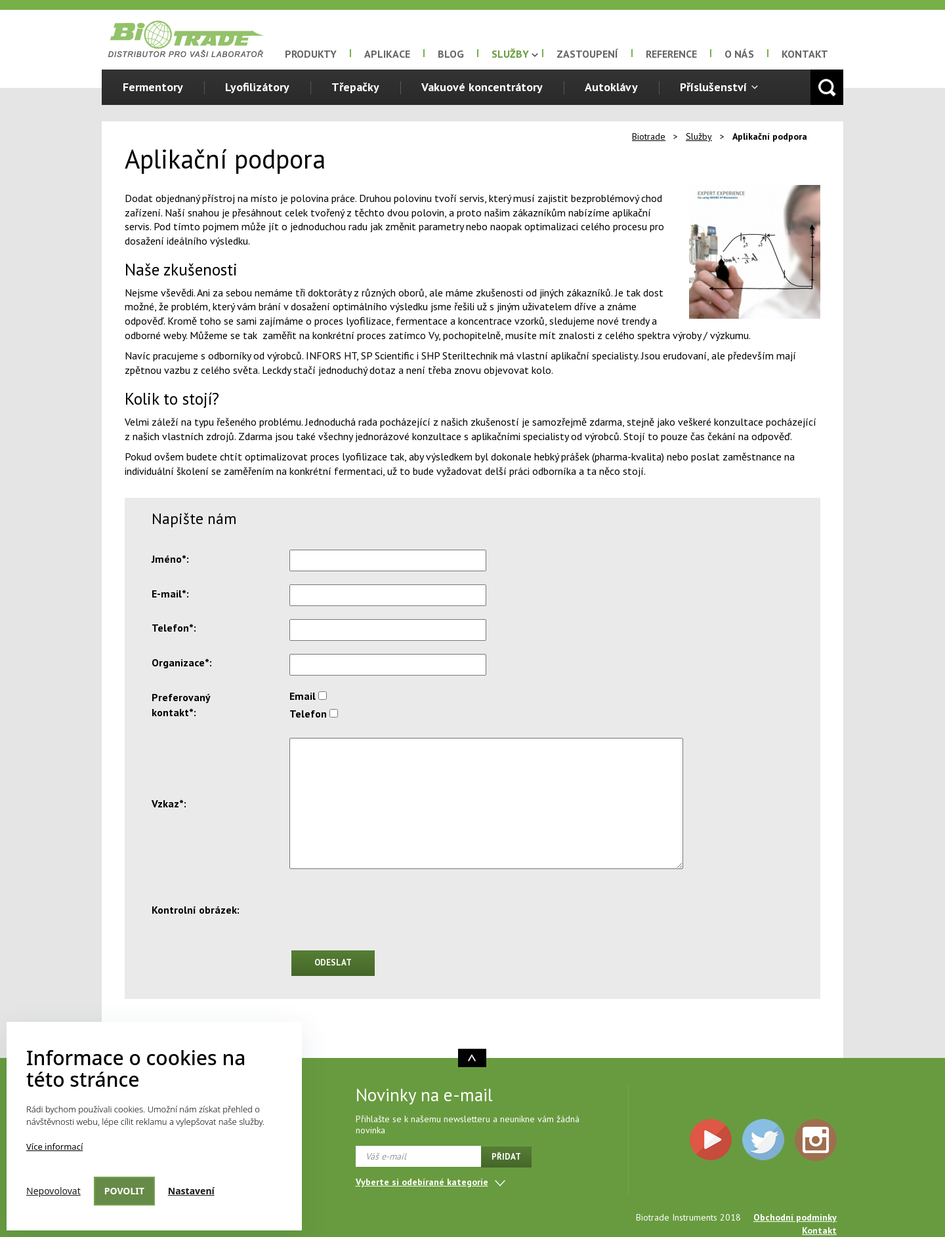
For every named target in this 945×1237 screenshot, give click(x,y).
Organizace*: (182, 662)
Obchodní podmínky (795, 1217)
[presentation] (389, 911)
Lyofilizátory (257, 86)
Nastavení (191, 1191)
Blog (451, 53)
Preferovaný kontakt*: (181, 705)
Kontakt (805, 53)
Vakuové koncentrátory (482, 86)
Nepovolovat (53, 1191)
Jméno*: (170, 558)
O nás (739, 53)
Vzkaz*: (169, 803)
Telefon (308, 713)
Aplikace (387, 53)
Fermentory (153, 86)
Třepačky (355, 86)
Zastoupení (587, 53)
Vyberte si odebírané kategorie (422, 1182)
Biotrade (648, 136)
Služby (510, 53)
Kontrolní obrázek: (196, 909)
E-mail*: (170, 593)
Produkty (311, 53)
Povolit (124, 1191)
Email (302, 695)
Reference (671, 53)
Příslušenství (713, 86)
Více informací (54, 1146)
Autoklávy (611, 86)
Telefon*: (174, 627)
